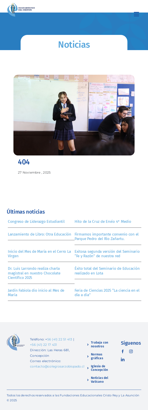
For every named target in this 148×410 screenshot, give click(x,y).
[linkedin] (122, 359)
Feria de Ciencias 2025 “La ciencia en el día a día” (107, 292)
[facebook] (122, 351)
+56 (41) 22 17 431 (43, 345)
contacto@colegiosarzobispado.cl (57, 366)
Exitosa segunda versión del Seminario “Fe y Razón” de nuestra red (107, 253)
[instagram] (131, 351)
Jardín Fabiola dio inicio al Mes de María (36, 292)
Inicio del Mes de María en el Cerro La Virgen (39, 253)
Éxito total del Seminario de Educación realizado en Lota (107, 270)
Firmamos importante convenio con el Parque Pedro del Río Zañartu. (107, 236)
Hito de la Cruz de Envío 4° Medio (103, 221)
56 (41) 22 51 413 (59, 339)
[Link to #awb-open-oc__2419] (136, 14)
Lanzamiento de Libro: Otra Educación (39, 234)
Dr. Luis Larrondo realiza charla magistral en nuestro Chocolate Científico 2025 (34, 273)
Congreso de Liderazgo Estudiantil (36, 221)
